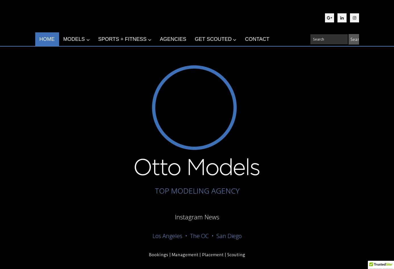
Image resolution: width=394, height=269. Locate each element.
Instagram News (197, 217)
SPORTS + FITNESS (124, 39)
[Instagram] (354, 17)
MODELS (76, 39)
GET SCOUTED (216, 39)
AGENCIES (173, 39)
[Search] (354, 39)
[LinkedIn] (342, 17)
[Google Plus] (329, 17)
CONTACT (257, 39)
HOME (47, 39)
